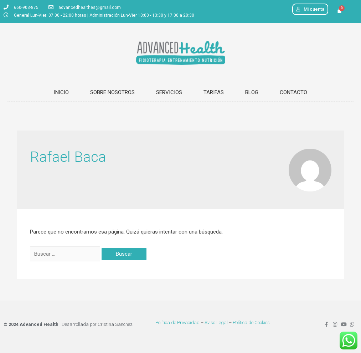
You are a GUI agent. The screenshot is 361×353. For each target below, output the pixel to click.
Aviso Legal (216, 322)
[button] (310, 9)
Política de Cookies (251, 322)
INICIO (61, 92)
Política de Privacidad (177, 322)
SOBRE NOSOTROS (112, 92)
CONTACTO (293, 92)
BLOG (251, 92)
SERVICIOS (169, 92)
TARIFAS (213, 92)
